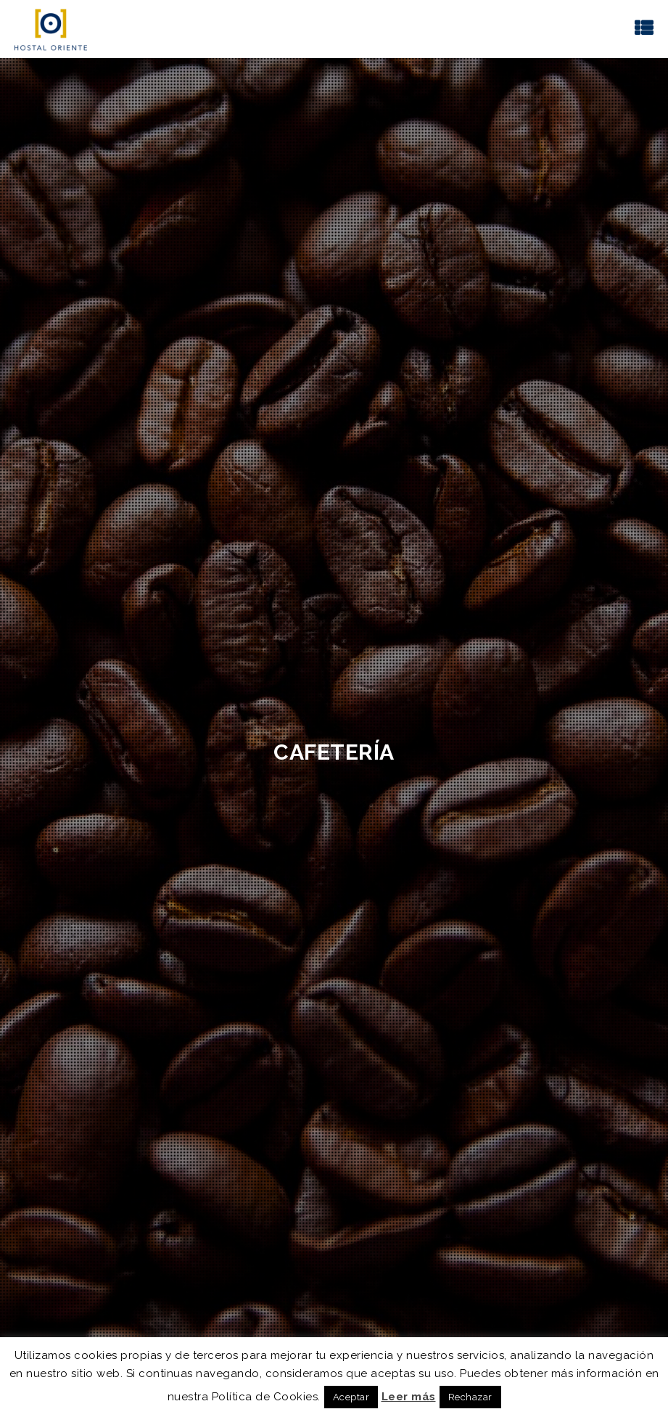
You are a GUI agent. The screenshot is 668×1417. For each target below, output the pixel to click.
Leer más (409, 1396)
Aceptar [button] (351, 1397)
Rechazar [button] (470, 1397)
